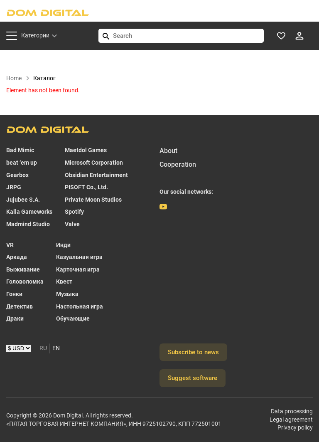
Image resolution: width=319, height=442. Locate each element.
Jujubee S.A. (23, 199)
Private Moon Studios (93, 199)
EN (56, 348)
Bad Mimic (20, 150)
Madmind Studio (28, 224)
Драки (15, 318)
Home (18, 78)
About (168, 151)
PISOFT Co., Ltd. (86, 187)
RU (43, 348)
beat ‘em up (21, 162)
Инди (63, 245)
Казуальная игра (79, 257)
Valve (72, 224)
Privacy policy (295, 427)
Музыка (67, 294)
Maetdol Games (86, 150)
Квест (64, 281)
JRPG (13, 187)
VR (10, 245)
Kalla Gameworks (29, 211)
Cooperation (178, 164)
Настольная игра (79, 306)
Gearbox (17, 175)
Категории (35, 35)
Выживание (23, 269)
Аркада (16, 257)
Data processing (292, 411)
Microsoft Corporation (94, 162)
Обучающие (73, 318)
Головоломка (25, 281)
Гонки (14, 294)
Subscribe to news (193, 352)
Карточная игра (78, 269)
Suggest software (192, 378)
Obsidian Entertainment (96, 175)
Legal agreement (291, 419)
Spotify (74, 211)
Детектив (19, 306)
